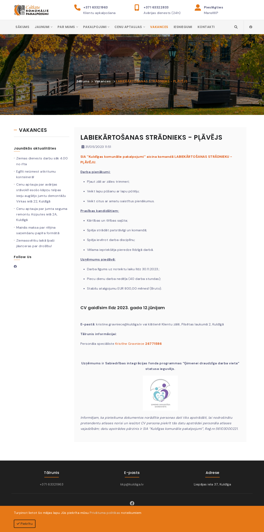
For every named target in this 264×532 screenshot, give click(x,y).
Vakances (159, 27)
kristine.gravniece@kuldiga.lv (119, 325)
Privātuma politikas (105, 513)
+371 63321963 (95, 7)
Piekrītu (25, 523)
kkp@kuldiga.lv (132, 484)
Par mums (66, 27)
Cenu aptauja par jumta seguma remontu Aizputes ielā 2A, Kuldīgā (41, 214)
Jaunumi (42, 27)
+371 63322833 (156, 7)
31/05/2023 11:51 (96, 147)
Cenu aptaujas (128, 27)
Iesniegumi (183, 27)
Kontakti (206, 27)
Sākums (22, 27)
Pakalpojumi (95, 27)
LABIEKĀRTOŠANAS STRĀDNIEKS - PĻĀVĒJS (151, 82)
